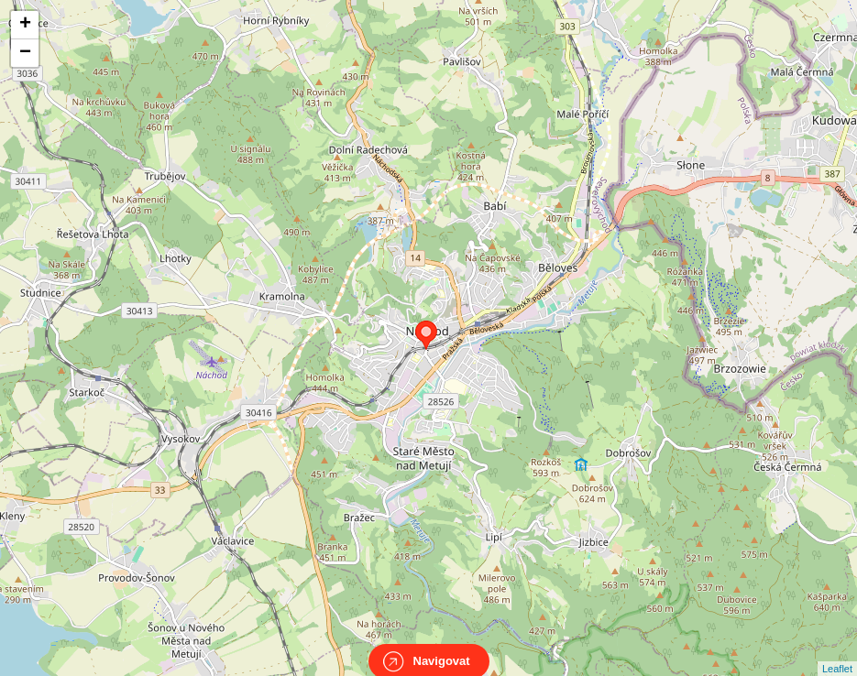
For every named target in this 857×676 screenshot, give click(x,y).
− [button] (25, 53)
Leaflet (837, 652)
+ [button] (25, 24)
